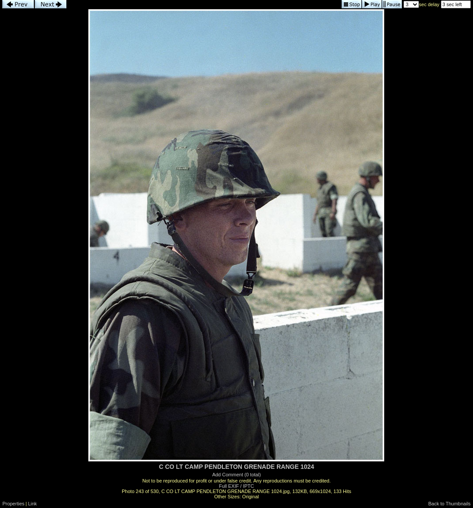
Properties (13, 503)
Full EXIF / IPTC (236, 486)
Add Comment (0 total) (236, 474)
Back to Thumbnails (449, 503)
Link (32, 503)
